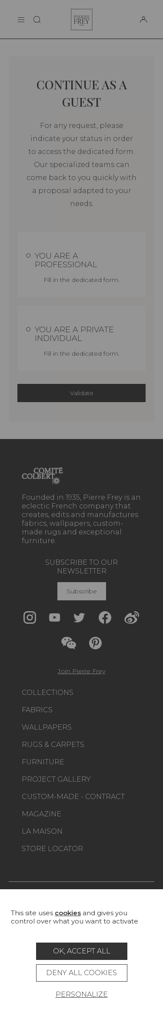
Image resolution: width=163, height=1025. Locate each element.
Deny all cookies (81, 973)
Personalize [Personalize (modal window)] (82, 994)
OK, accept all (81, 951)
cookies (68, 913)
